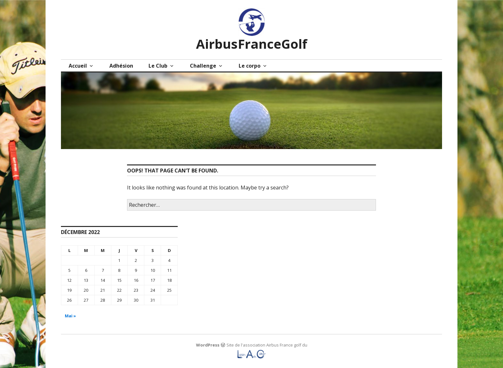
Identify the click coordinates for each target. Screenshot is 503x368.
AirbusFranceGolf (251, 44)
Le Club (158, 65)
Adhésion (121, 65)
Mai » (70, 316)
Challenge (203, 65)
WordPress (207, 345)
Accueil (78, 65)
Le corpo (249, 65)
